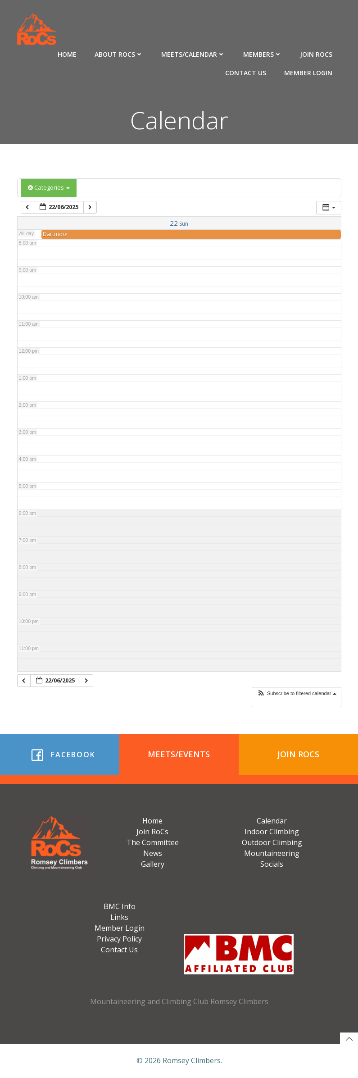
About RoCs (119, 54)
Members (262, 54)
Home (67, 54)
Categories (49, 187)
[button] (296, 693)
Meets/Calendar (193, 54)
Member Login (308, 72)
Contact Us (245, 72)
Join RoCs (316, 54)
